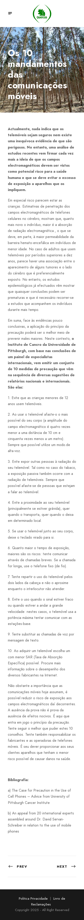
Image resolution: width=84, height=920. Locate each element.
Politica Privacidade (33, 898)
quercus (15, 44)
